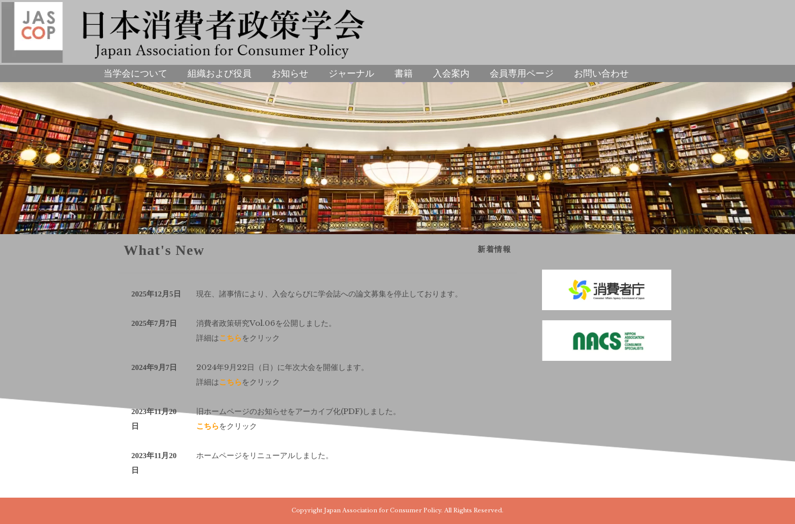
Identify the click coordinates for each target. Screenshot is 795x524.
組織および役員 (219, 73)
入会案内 (451, 73)
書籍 (403, 73)
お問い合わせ (601, 73)
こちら (230, 338)
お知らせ (290, 73)
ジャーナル (351, 73)
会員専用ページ (522, 73)
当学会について (135, 73)
